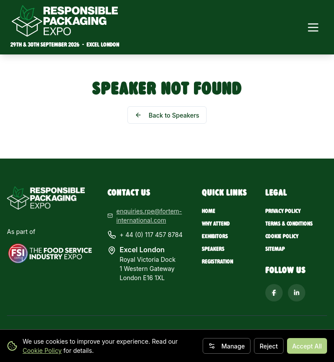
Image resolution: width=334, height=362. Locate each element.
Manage (226, 346)
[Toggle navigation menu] (313, 27)
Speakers (213, 249)
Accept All (307, 346)
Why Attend (216, 223)
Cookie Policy (42, 350)
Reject (269, 346)
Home (208, 211)
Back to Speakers (167, 115)
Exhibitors (215, 236)
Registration (217, 261)
